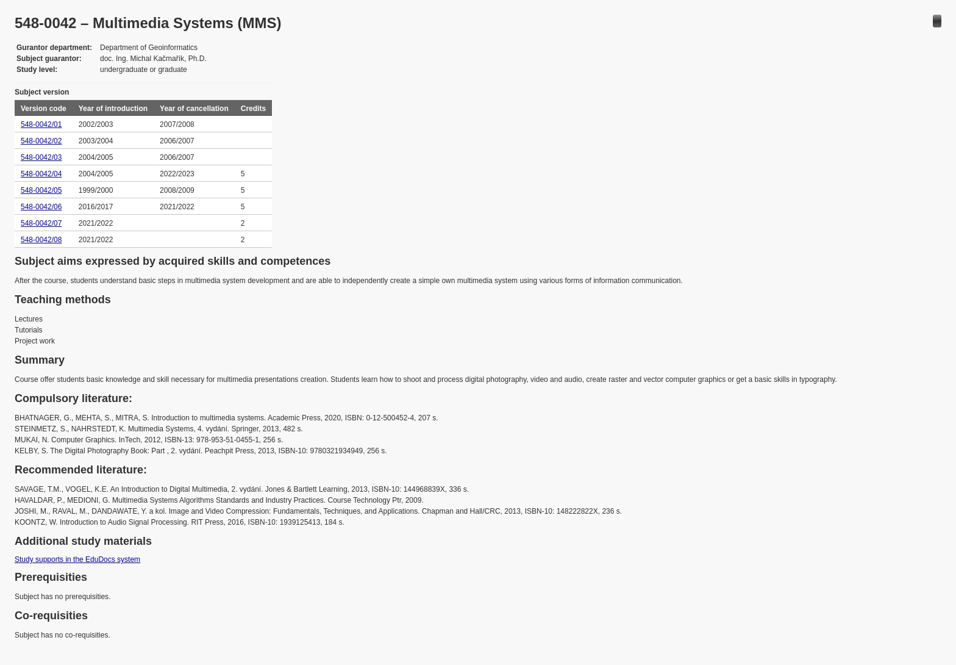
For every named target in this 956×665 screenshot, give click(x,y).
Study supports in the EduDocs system (77, 559)
